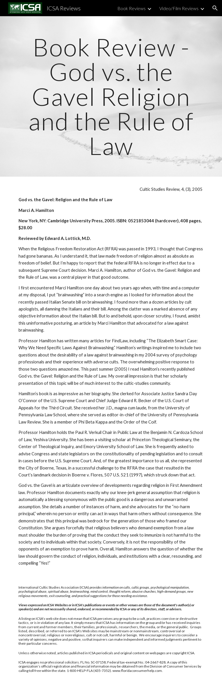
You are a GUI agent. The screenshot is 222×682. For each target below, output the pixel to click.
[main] (111, 96)
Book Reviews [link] (131, 8)
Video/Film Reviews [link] (179, 8)
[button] (215, 8)
